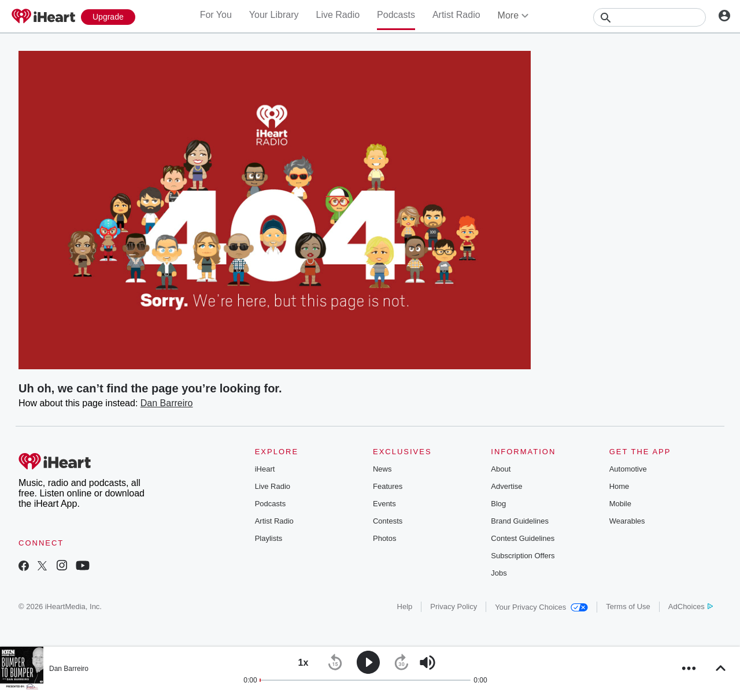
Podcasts (396, 15)
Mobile (620, 503)
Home (619, 486)
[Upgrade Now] (108, 17)
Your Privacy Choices (541, 607)
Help (405, 606)
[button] (303, 662)
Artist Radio (456, 15)
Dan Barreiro (166, 403)
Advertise (506, 486)
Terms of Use (628, 606)
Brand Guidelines (520, 521)
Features (387, 486)
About (500, 469)
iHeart (265, 469)
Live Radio (338, 15)
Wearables (627, 521)
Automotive (628, 469)
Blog (498, 503)
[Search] (649, 17)
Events (384, 503)
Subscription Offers (522, 555)
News (382, 469)
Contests (387, 521)
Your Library (274, 15)
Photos (384, 538)
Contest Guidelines (522, 538)
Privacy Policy (453, 606)
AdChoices (690, 606)
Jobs (498, 573)
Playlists (269, 538)
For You (216, 15)
